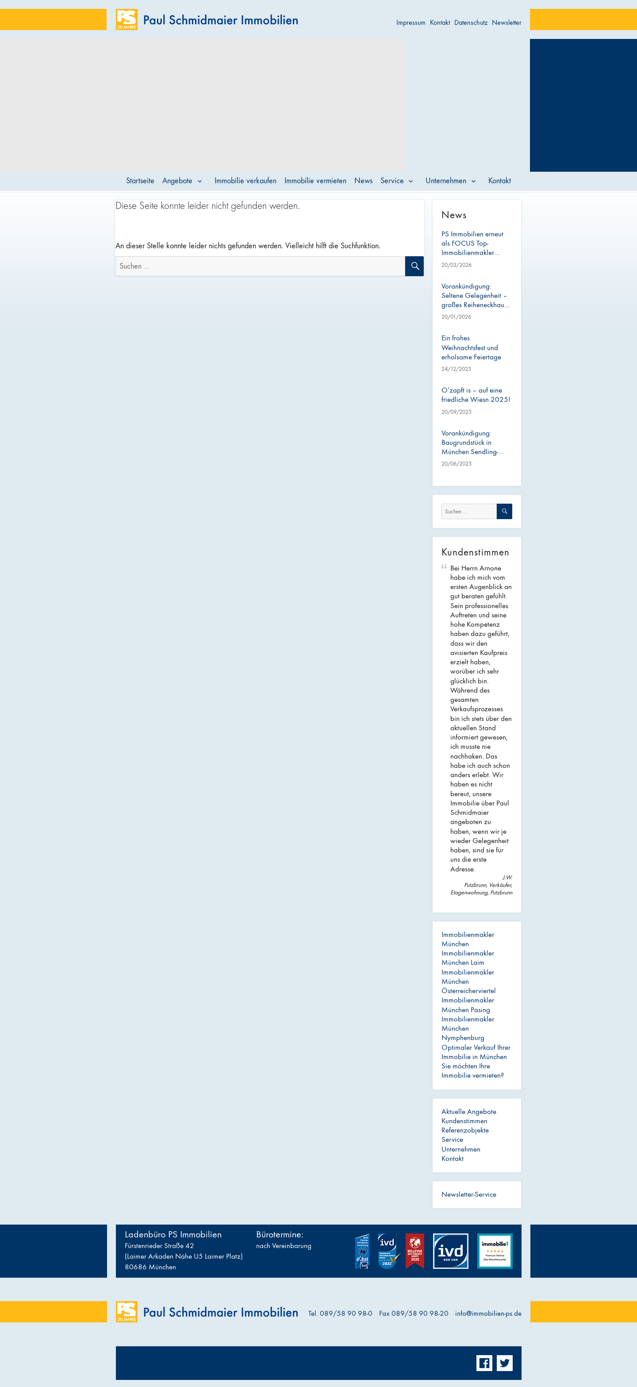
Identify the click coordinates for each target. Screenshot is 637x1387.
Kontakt (440, 22)
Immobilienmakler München (467, 939)
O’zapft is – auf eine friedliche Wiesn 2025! (475, 395)
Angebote (177, 180)
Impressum (411, 22)
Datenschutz (470, 22)
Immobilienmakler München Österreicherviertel (468, 982)
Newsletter (507, 22)
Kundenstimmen (464, 1121)
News (363, 180)
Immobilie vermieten (315, 180)
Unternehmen (446, 180)
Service (392, 180)
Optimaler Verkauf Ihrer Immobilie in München (475, 1052)
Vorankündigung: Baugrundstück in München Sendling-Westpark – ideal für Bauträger (471, 443)
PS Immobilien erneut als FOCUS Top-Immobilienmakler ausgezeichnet (472, 244)
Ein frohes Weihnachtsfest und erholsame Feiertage (471, 348)
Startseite (140, 180)
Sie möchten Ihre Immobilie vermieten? (472, 1071)
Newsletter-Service (468, 1194)
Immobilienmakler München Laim (467, 958)
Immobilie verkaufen (245, 180)
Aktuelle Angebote (468, 1111)
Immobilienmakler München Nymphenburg (467, 1029)
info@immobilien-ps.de (488, 1313)
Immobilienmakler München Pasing (467, 1005)
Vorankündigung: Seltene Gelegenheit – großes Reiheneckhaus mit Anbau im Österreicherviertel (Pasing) (474, 296)
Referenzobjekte (465, 1130)
